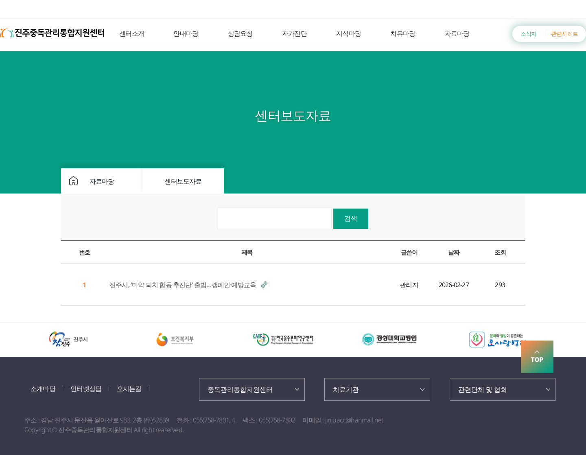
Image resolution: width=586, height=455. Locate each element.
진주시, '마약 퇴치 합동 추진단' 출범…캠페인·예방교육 (183, 284)
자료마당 (457, 33)
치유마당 (402, 33)
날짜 (453, 252)
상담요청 (240, 33)
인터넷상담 (85, 388)
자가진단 (294, 33)
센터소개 (131, 33)
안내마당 (185, 33)
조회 (499, 252)
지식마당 (348, 33)
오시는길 (129, 388)
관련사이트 (564, 33)
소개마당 (43, 388)
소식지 (528, 33)
